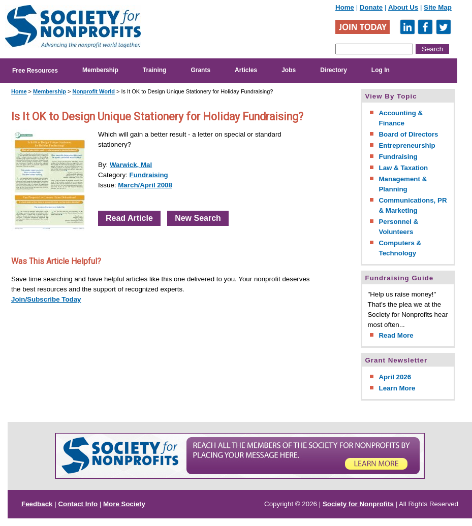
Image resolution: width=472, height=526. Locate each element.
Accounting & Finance (401, 118)
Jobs (288, 70)
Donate (371, 7)
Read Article (129, 218)
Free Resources (35, 70)
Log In (380, 70)
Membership (100, 70)
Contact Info (78, 504)
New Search (198, 218)
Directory (333, 70)
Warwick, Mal (131, 165)
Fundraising (149, 175)
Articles (246, 70)
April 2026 (395, 377)
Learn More (397, 388)
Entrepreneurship (407, 145)
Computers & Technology (400, 248)
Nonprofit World (93, 91)
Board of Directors (408, 134)
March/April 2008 (145, 185)
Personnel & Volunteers (398, 227)
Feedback (37, 504)
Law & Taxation (403, 168)
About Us (403, 7)
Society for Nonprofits (358, 504)
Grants (200, 70)
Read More (396, 335)
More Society (124, 504)
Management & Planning (403, 184)
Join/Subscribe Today (46, 299)
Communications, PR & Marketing (413, 205)
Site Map (438, 7)
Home (344, 7)
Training (155, 70)
